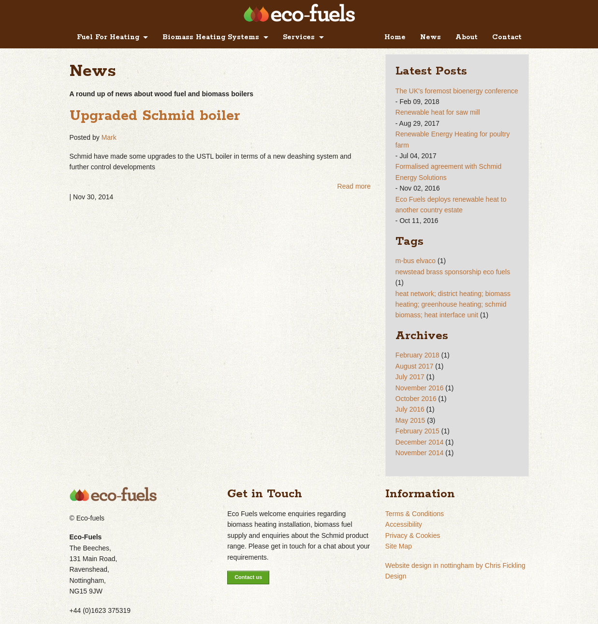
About (466, 37)
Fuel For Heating (108, 37)
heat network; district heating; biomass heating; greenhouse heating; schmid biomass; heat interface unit (452, 304)
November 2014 (419, 453)
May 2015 (410, 420)
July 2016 (409, 409)
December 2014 (419, 442)
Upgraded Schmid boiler (155, 116)
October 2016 (416, 398)
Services (299, 37)
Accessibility (403, 524)
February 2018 (417, 355)
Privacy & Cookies (412, 535)
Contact (507, 37)
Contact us (248, 577)
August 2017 (414, 366)
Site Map (398, 546)
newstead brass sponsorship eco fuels (452, 272)
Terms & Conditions (414, 514)
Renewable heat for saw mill (437, 112)
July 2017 (409, 377)
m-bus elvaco (415, 261)
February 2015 (417, 431)
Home (395, 37)
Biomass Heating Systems (210, 37)
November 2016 (419, 388)
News (430, 37)
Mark (109, 137)
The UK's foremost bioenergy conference (456, 91)
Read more (354, 186)
